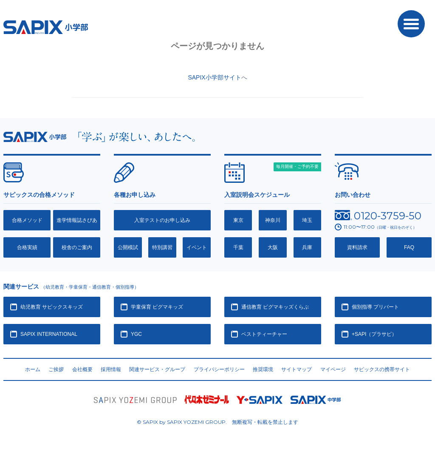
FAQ (409, 247)
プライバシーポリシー (219, 369)
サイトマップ (296, 369)
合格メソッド (27, 220)
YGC (136, 334)
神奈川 (272, 220)
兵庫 (307, 247)
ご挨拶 (56, 369)
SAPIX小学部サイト (214, 77)
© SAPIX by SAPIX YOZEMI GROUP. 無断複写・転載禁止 (217, 422)
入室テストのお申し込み (162, 220)
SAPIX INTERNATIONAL (48, 334)
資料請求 (357, 247)
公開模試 (128, 247)
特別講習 (162, 247)
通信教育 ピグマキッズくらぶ (275, 307)
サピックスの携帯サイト (382, 369)
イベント (196, 247)
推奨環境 (263, 369)
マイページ (333, 369)
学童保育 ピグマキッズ (157, 307)
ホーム (32, 369)
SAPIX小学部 (45, 27)
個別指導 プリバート (375, 307)
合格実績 (27, 247)
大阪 (273, 247)
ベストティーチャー (264, 334)
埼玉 (307, 220)
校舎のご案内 (77, 247)
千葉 (238, 247)
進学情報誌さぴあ (76, 220)
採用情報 (111, 369)
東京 (238, 220)
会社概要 (82, 369)
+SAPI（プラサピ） (374, 334)
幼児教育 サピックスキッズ (51, 307)
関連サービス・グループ (157, 369)
